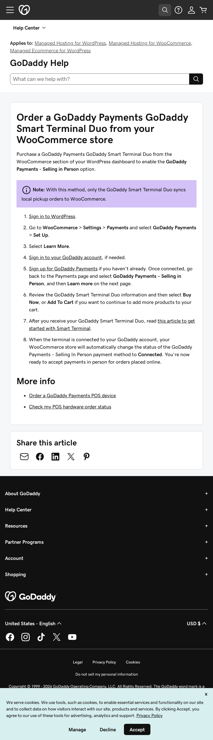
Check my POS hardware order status (70, 406)
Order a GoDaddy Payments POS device (72, 395)
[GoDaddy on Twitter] (57, 640)
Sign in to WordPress (52, 216)
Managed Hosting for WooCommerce (150, 42)
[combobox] (100, 79)
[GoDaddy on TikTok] (41, 640)
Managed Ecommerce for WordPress (50, 50)
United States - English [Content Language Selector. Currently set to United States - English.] (34, 623)
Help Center (18, 509)
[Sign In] (191, 10)
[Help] (178, 10)
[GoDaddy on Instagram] (26, 640)
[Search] (196, 79)
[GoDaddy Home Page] (31, 596)
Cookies (133, 662)
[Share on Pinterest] (86, 456)
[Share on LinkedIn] (55, 456)
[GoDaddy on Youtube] (72, 640)
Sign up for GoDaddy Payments (63, 268)
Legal (78, 662)
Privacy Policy (104, 662)
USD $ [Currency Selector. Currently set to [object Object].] (197, 623)
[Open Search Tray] (165, 10)
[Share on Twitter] (71, 456)
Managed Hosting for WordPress (70, 42)
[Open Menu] (7, 9)
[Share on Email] (24, 456)
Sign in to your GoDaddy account (65, 257)
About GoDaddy (22, 493)
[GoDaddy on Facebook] (10, 640)
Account (14, 558)
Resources (16, 525)
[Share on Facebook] (40, 456)
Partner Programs (24, 541)
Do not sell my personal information (106, 674)
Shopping (15, 574)
